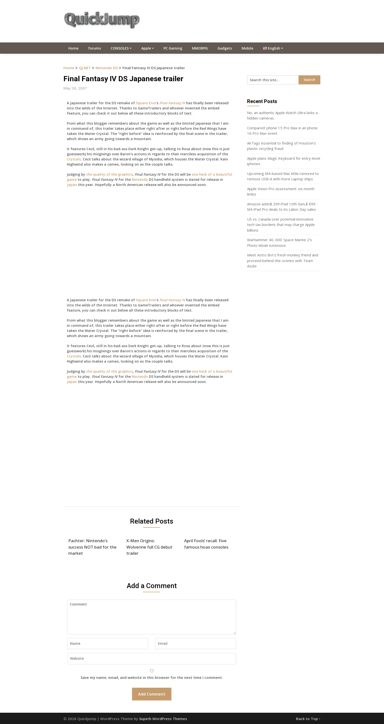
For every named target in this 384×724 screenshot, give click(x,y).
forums (94, 48)
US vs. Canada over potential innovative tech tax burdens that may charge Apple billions (281, 225)
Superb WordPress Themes (163, 718)
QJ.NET (85, 67)
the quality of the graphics (109, 174)
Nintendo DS (107, 67)
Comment (151, 617)
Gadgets (224, 48)
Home (73, 48)
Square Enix (146, 103)
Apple (146, 48)
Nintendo (140, 179)
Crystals (74, 159)
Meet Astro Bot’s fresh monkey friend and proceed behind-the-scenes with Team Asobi (282, 260)
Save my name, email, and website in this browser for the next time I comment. (152, 677)
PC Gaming (173, 48)
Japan (72, 184)
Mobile (247, 48)
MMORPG (200, 48)
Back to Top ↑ (308, 718)
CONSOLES (120, 48)
